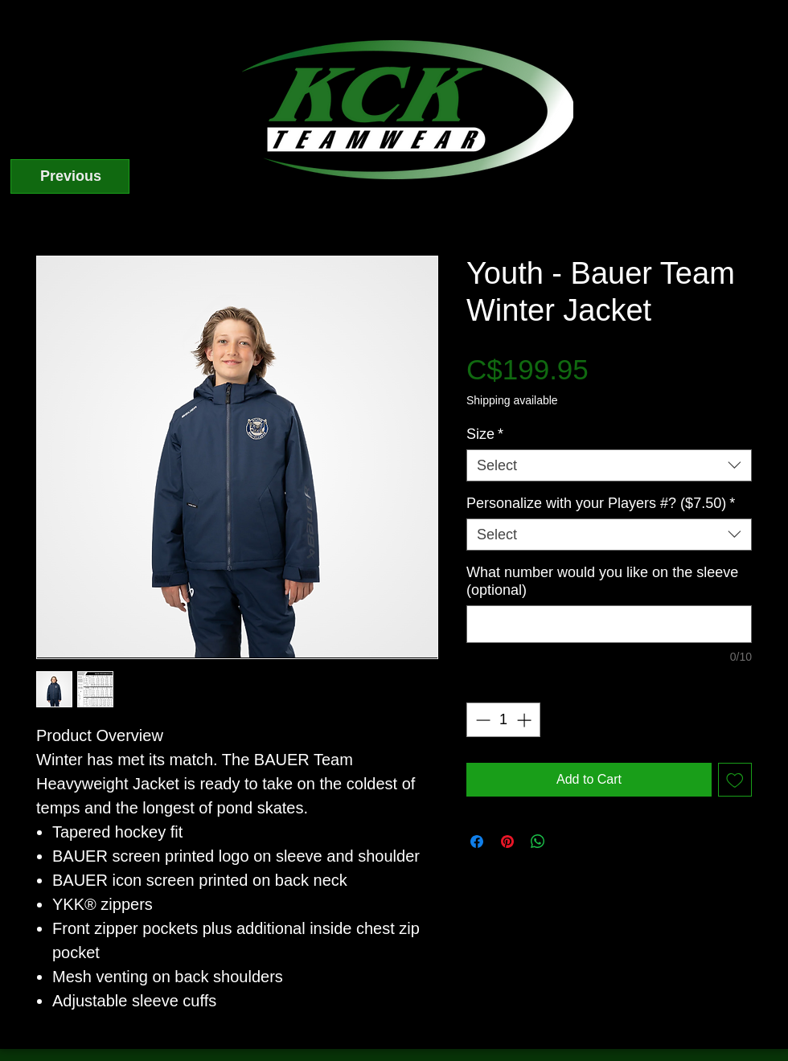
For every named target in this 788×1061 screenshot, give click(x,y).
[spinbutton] (503, 719)
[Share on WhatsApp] (538, 841)
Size (484, 434)
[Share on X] (568, 841)
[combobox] (609, 465)
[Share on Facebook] (476, 841)
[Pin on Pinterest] (507, 841)
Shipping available (512, 400)
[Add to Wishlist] (735, 780)
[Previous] (69, 176)
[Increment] (525, 719)
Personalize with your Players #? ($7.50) (600, 503)
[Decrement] (481, 719)
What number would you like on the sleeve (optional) (602, 581)
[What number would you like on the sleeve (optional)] (609, 624)
